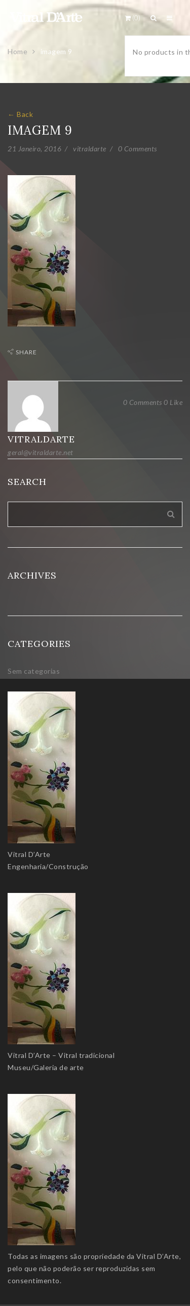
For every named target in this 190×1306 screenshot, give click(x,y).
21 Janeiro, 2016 (34, 148)
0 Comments (137, 148)
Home (17, 51)
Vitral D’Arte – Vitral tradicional (61, 1055)
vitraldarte (89, 148)
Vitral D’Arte (29, 854)
